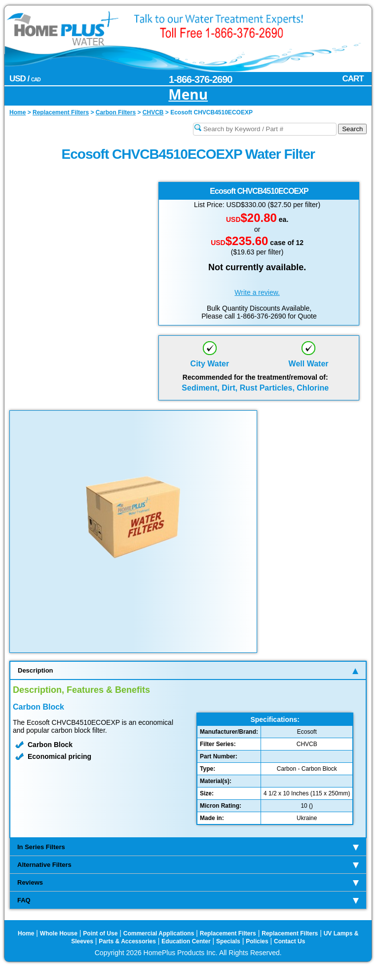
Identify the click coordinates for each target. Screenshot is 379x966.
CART (352, 78)
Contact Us (289, 941)
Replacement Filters (228, 933)
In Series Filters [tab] (188, 847)
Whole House (58, 933)
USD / (24, 78)
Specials (228, 941)
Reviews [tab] (188, 882)
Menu (188, 95)
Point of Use (100, 933)
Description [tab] (188, 670)
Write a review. (257, 292)
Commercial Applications (158, 933)
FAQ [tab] (188, 900)
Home (26, 933)
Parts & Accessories (127, 941)
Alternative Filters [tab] (188, 864)
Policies (257, 941)
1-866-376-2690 (200, 79)
